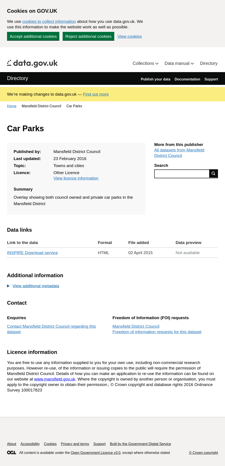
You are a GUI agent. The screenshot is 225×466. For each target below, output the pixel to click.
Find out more (96, 94)
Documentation (187, 79)
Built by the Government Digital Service (140, 444)
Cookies (50, 444)
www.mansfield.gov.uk (54, 379)
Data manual (178, 63)
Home (11, 106)
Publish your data (155, 79)
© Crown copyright (203, 453)
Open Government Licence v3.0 (95, 453)
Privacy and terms (75, 444)
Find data (213, 173)
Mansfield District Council (135, 326)
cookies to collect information (49, 21)
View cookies (130, 36)
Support (211, 79)
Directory (209, 63)
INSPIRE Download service (32, 252)
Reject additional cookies (88, 36)
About (11, 444)
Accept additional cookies (33, 36)
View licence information (75, 178)
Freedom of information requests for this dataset (156, 331)
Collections (144, 63)
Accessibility (30, 444)
